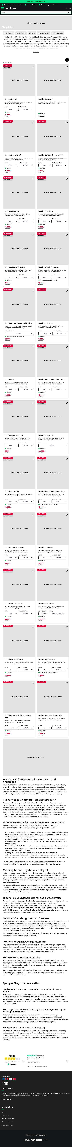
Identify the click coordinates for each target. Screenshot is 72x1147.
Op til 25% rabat (40, 1)
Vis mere (36, 52)
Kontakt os (5, 1115)
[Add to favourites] (33, 67)
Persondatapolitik (7, 1122)
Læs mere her (6, 1099)
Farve (6, 107)
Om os (4, 1112)
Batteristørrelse (22, 107)
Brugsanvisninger (7, 1125)
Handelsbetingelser (8, 1118)
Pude (51, 611)
